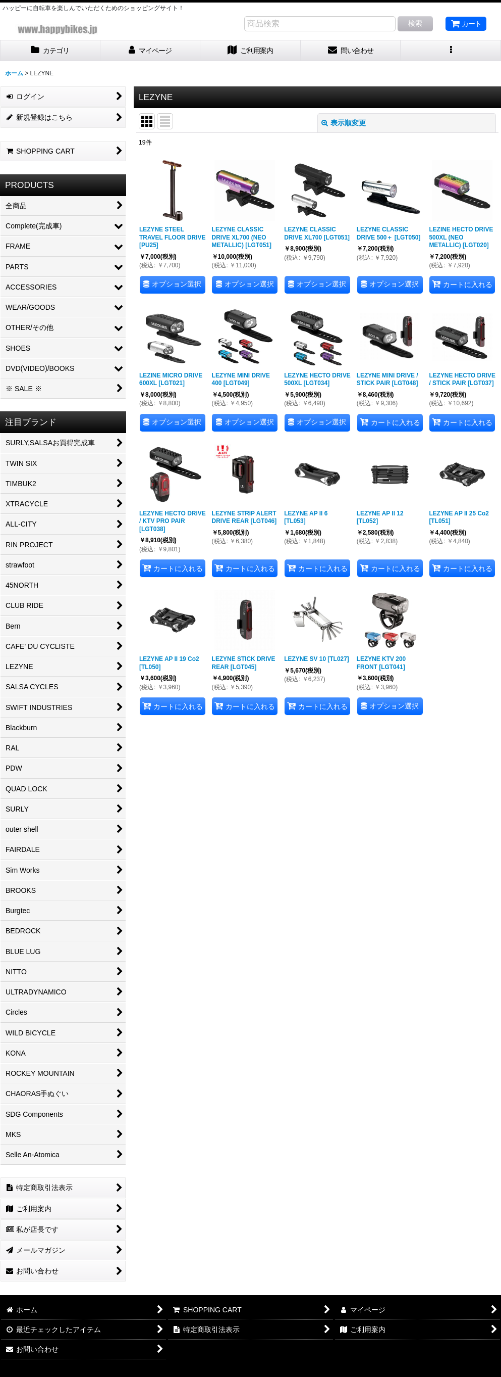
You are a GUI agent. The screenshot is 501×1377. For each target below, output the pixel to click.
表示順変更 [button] (343, 123)
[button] (451, 50)
